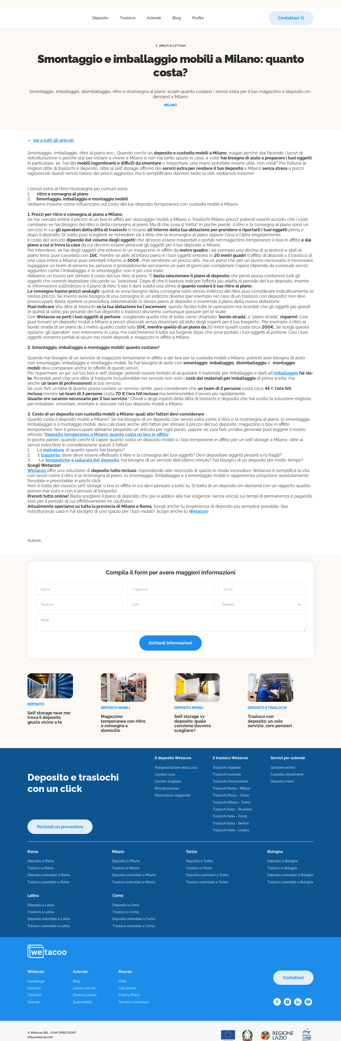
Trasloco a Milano (125, 868)
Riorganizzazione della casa (176, 767)
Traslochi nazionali (227, 774)
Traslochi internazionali (230, 781)
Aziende (154, 18)
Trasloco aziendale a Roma (48, 882)
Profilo (198, 18)
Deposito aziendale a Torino (207, 875)
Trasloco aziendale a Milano (133, 882)
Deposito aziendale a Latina (48, 919)
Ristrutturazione (167, 788)
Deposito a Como (125, 905)
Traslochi (34, 995)
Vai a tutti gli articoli (53, 140)
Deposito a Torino (199, 861)
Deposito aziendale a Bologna (290, 875)
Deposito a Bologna (282, 861)
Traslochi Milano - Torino (231, 802)
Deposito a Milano (126, 861)
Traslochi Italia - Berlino (231, 823)
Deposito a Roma (40, 861)
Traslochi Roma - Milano (231, 788)
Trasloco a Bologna (282, 868)
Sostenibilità (82, 1002)
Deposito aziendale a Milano (134, 875)
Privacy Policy (129, 995)
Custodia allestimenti (287, 774)
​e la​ (95, 460)
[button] (262, 604)
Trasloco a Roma (40, 868)
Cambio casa (165, 774)
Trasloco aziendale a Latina (48, 926)
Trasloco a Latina (40, 912)
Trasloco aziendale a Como (133, 926)
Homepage (36, 981)
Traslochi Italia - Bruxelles (232, 809)
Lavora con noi (84, 988)
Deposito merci (282, 781)
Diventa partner (85, 995)
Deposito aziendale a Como (133, 919)
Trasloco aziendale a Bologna (290, 882)
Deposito (100, 18)
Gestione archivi (283, 767)
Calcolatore (127, 988)
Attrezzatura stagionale (173, 795)
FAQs (122, 981)
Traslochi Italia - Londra (231, 830)
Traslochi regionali (227, 767)
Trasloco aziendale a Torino (207, 882)
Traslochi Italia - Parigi (230, 816)
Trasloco (127, 18)
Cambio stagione (168, 781)
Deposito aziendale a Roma (48, 875)
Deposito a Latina (40, 905)
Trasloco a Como (125, 912)
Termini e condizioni (133, 1002)
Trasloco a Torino (199, 868)
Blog (176, 18)
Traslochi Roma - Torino (231, 795)
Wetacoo (37, 470)
